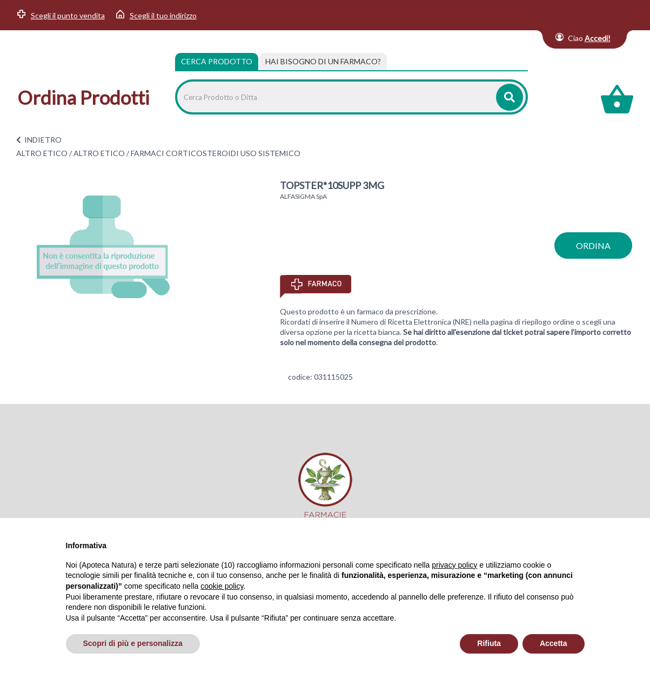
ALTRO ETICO (42, 153)
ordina (593, 245)
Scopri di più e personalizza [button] (133, 643)
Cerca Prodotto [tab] (216, 61)
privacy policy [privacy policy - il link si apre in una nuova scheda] (454, 565)
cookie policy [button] (221, 586)
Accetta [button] (553, 643)
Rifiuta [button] (489, 643)
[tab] (323, 61)
